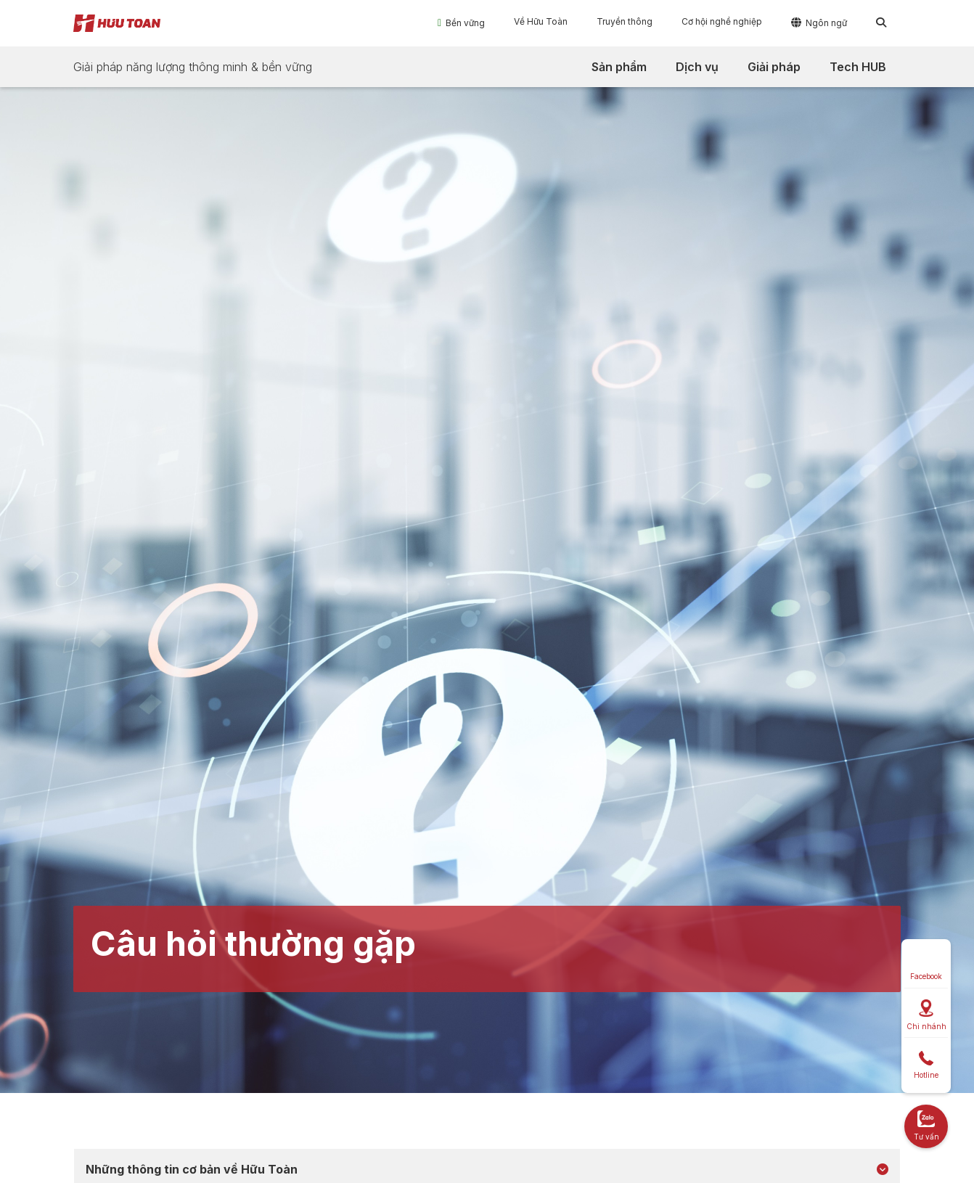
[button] (461, 22)
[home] (116, 23)
